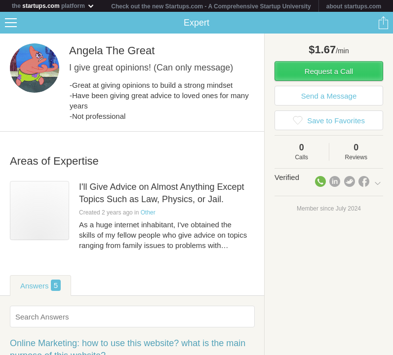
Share (383, 23)
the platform (53, 5)
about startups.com (353, 6)
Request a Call (329, 71)
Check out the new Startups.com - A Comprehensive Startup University (211, 6)
